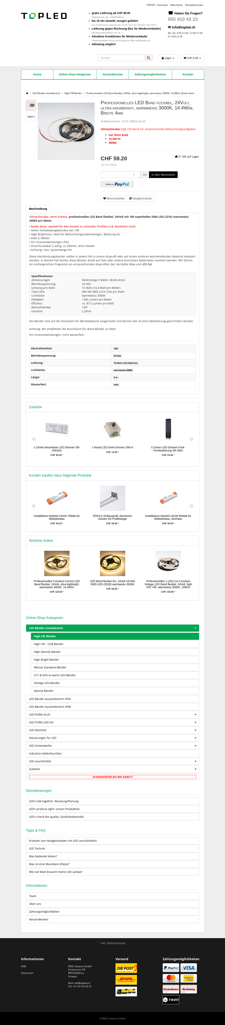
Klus (132, 264)
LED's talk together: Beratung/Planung (54, 801)
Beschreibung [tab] (38, 209)
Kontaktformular (194, 4)
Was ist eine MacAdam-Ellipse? (49, 864)
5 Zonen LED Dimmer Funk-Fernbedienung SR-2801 (168, 449)
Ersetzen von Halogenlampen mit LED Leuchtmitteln (63, 841)
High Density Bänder (47, 652)
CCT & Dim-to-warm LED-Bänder (55, 675)
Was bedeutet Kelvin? (43, 856)
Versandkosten (38, 919)
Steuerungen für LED (114, 737)
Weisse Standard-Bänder (50, 667)
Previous (33, 439)
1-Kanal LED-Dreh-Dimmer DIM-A (112, 447)
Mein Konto (176, 4)
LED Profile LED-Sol (114, 722)
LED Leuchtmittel (114, 761)
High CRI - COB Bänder (49, 644)
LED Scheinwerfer (114, 745)
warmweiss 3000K (123, 370)
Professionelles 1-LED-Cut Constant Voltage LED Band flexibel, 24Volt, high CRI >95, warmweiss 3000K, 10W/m (168, 584)
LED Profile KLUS (114, 714)
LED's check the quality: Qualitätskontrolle (56, 817)
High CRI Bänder (45, 636)
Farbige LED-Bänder (47, 683)
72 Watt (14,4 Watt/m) (126, 363)
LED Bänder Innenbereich (114, 628)
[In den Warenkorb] (163, 174)
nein (116, 384)
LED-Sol (147, 264)
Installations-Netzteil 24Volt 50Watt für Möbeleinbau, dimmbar (168, 517)
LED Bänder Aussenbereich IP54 (50, 699)
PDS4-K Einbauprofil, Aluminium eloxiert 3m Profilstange (112, 517)
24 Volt (117, 355)
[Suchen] (121, 57)
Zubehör (114, 769)
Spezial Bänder (44, 691)
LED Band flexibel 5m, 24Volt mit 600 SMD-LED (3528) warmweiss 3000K (112, 583)
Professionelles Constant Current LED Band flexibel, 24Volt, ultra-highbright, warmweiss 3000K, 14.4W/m (57, 584)
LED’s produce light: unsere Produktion (54, 809)
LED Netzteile (114, 730)
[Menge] (120, 174)
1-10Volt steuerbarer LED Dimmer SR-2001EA (57, 449)
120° (116, 348)
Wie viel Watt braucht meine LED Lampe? (55, 872)
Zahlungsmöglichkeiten (44, 911)
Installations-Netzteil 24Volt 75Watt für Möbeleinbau (57, 517)
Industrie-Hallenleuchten (45, 753)
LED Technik (37, 848)
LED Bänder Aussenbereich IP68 (50, 707)
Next (191, 439)
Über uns (35, 904)
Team (32, 896)
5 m (116, 377)
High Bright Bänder (46, 659)
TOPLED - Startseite (157, 4)
